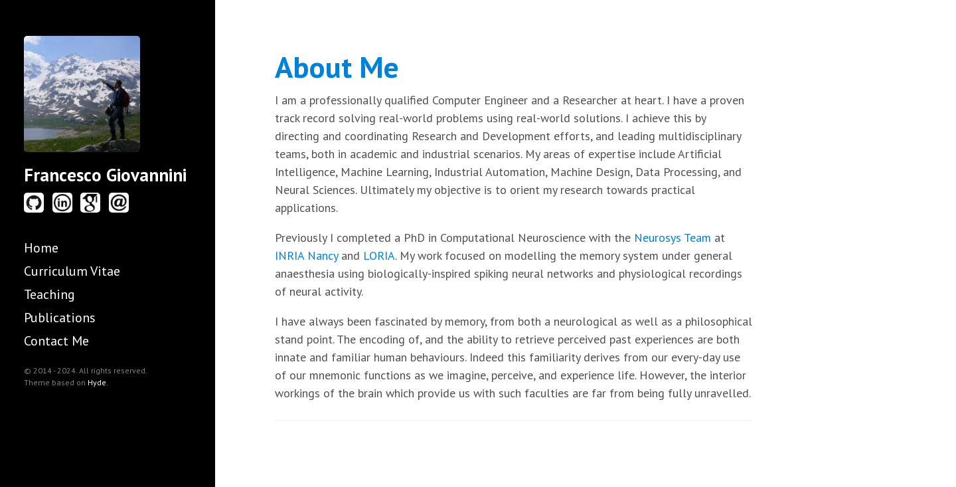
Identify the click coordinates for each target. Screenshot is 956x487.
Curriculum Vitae (72, 271)
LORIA (379, 255)
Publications (60, 317)
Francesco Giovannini (105, 174)
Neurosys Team (672, 237)
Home (41, 247)
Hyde (97, 382)
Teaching (49, 294)
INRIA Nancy (306, 255)
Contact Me (56, 340)
